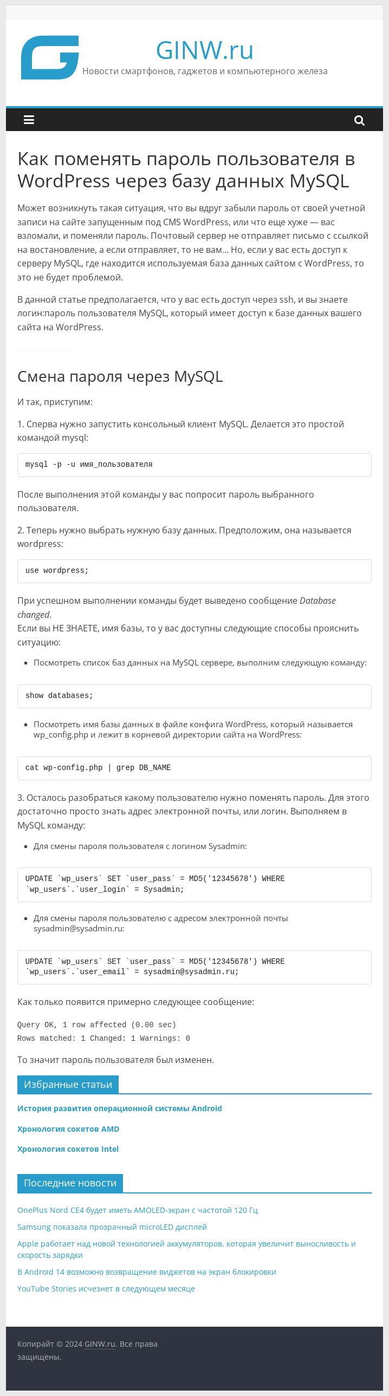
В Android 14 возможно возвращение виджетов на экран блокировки (146, 1272)
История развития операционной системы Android (119, 1108)
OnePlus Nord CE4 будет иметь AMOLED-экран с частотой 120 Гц (137, 1210)
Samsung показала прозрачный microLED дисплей (112, 1227)
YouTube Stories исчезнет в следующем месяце (106, 1288)
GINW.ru (204, 49)
